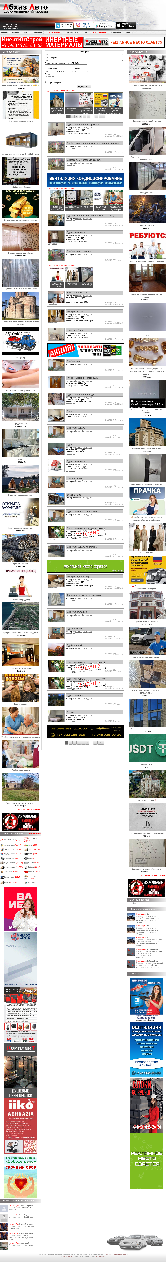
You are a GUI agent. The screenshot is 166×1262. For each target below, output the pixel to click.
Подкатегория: (51, 58)
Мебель (34, 871)
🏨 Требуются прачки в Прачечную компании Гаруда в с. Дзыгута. (147, 517)
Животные (11, 871)
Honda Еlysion (27, 1245)
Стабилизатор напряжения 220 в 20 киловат (147, 410)
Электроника (12, 858)
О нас (85, 32)
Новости (15, 32)
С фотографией (53, 82)
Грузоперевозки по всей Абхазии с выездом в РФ (147, 157)
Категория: (84, 52)
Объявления (37, 32)
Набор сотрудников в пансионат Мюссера (147, 448)
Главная (4, 32)
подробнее (52, 136)
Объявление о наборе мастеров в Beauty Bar (147, 85)
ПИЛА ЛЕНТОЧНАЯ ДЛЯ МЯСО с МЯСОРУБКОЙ (147, 690)
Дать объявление (99, 32)
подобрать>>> (84, 87)
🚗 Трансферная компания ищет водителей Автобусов (147, 586)
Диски (33, 858)
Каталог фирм (72, 32)
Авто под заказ (12, 840)
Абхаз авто (67, 1256)
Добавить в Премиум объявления (61, 91)
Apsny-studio (99, 1256)
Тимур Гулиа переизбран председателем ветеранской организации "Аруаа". (147, 919)
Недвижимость (13, 863)
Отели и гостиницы (54, 32)
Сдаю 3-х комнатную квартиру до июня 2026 (21, 1237)
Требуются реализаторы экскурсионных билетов (20, 322)
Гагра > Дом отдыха (83, 127)
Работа (34, 867)
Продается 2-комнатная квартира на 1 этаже (147, 294)
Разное (10, 882)
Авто (25, 32)
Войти (127, 32)
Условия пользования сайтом (116, 1254)
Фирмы (33, 882)
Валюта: (81, 70)
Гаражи (33, 863)
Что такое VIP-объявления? (29, 810)
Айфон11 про (27, 1217)
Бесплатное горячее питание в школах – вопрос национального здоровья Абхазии (149, 943)
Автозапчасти (12, 845)
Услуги (34, 849)
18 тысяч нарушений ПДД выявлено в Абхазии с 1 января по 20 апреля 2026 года (149, 965)
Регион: (52, 75)
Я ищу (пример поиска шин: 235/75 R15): (62, 63)
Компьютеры (12, 877)
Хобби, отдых (12, 849)
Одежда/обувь (12, 854)
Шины (33, 854)
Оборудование (13, 867)
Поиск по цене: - (59, 70)
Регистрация (116, 32)
